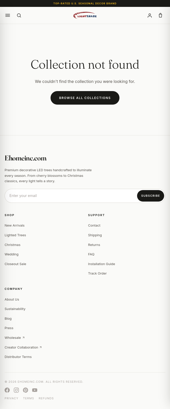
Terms (28, 398)
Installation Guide (101, 264)
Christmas (12, 245)
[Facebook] (7, 390)
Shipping (95, 235)
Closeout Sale (15, 264)
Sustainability (15, 309)
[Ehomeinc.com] (85, 15)
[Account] (149, 15)
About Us (12, 299)
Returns (94, 245)
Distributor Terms (18, 357)
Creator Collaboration (23, 347)
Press (9, 328)
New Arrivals (15, 225)
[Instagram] (16, 390)
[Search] (19, 15)
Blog (8, 318)
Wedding (11, 254)
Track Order (97, 273)
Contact (94, 225)
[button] (8, 15)
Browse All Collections (85, 98)
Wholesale (15, 338)
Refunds (46, 398)
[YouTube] (34, 390)
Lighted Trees (15, 235)
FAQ (91, 254)
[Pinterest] (25, 390)
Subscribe (150, 195)
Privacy (11, 398)
